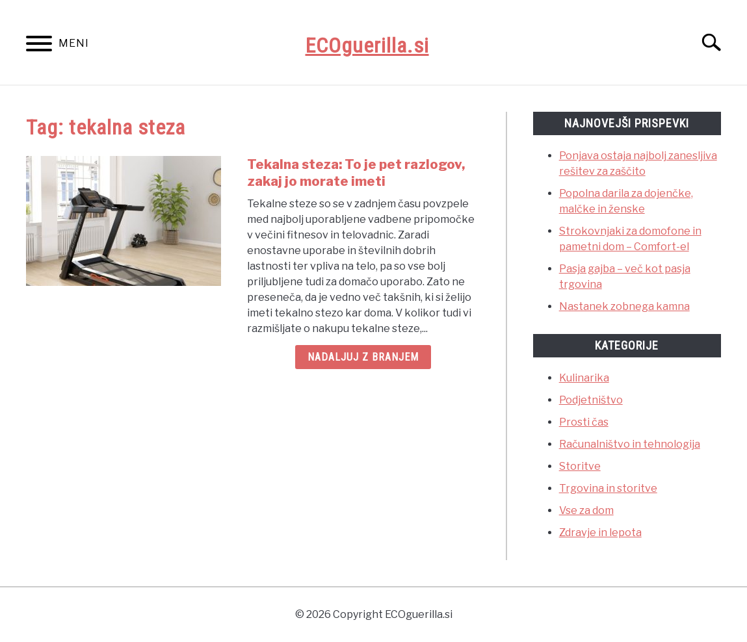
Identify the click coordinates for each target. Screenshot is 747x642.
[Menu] (39, 46)
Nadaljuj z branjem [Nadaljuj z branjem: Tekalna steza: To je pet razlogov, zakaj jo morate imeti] (363, 357)
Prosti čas (584, 422)
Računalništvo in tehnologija (629, 444)
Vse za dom (586, 510)
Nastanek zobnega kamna (624, 306)
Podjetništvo (591, 400)
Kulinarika (584, 378)
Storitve (580, 466)
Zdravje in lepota (600, 532)
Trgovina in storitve (608, 488)
